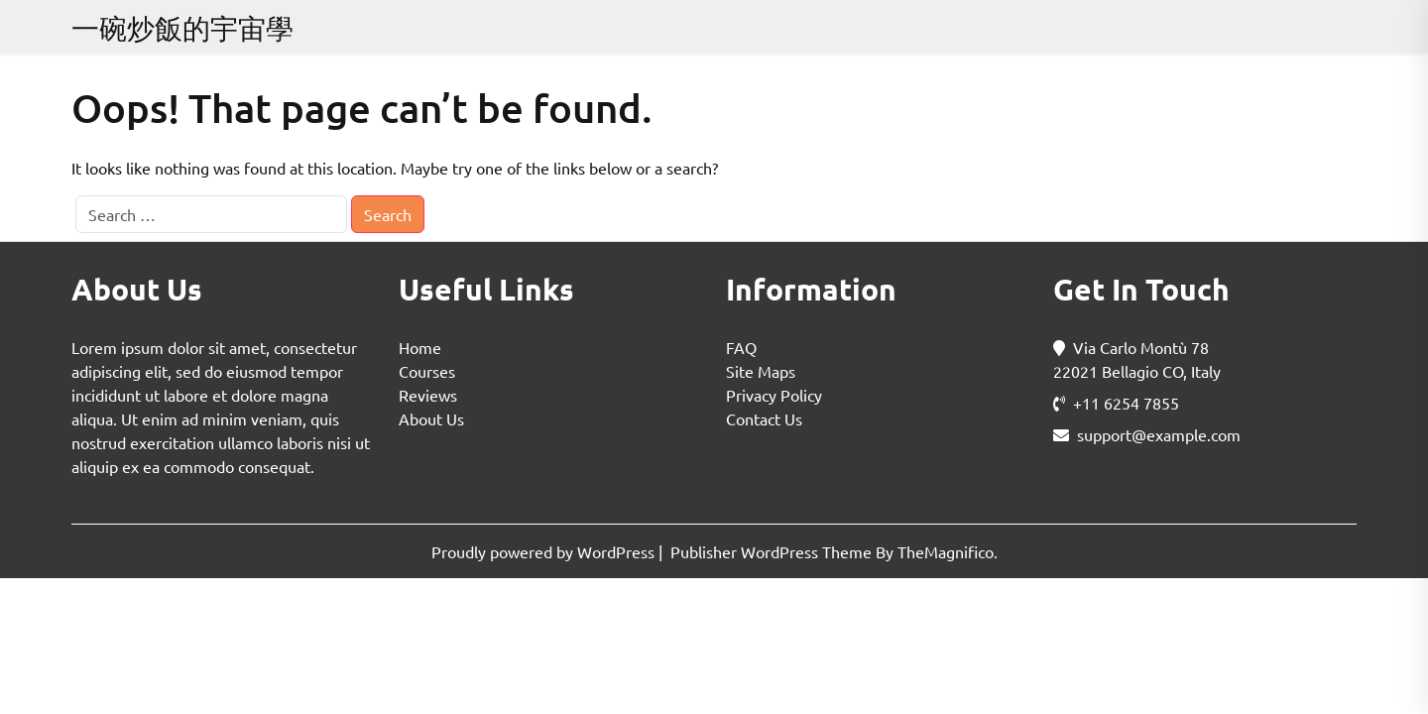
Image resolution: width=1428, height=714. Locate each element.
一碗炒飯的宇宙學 (182, 28)
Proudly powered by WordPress (544, 551)
